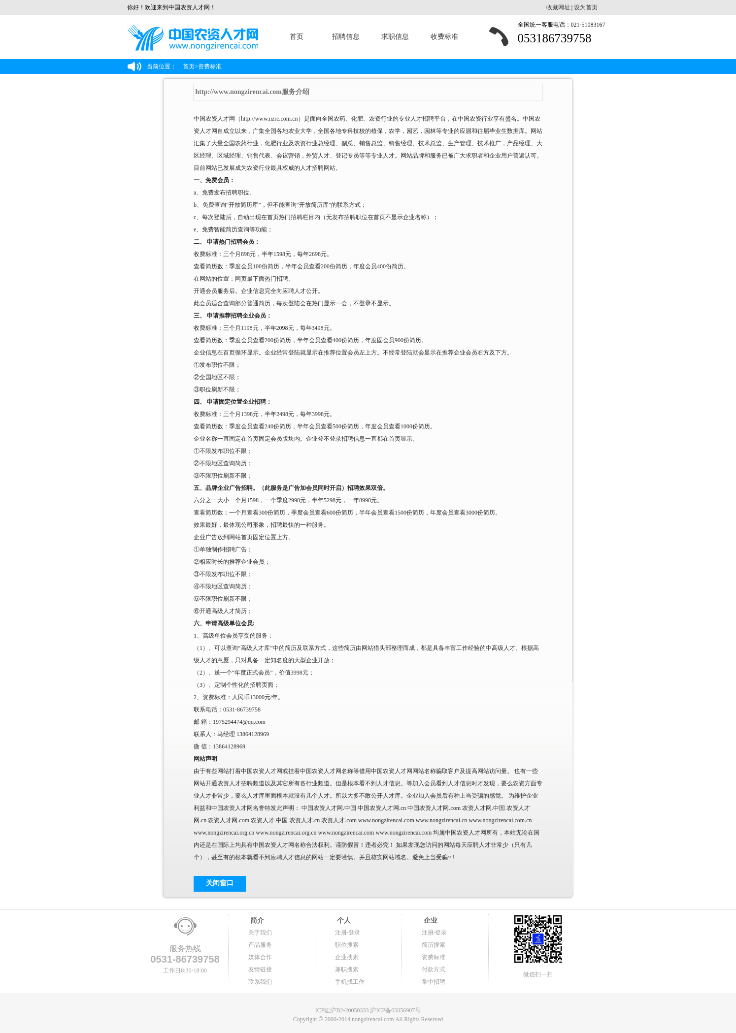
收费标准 (444, 36)
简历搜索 (433, 944)
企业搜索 (347, 957)
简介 (256, 920)
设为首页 (586, 7)
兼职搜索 (347, 969)
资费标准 (433, 957)
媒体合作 (260, 957)
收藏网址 (558, 7)
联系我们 (260, 981)
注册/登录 (347, 932)
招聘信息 (346, 36)
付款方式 (433, 969)
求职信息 (395, 36)
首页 (296, 36)
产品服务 (260, 944)
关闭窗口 (220, 883)
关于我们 (260, 932)
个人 (343, 920)
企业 (429, 920)
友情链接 (260, 969)
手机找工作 (350, 981)
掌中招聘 (433, 981)
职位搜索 (347, 944)
